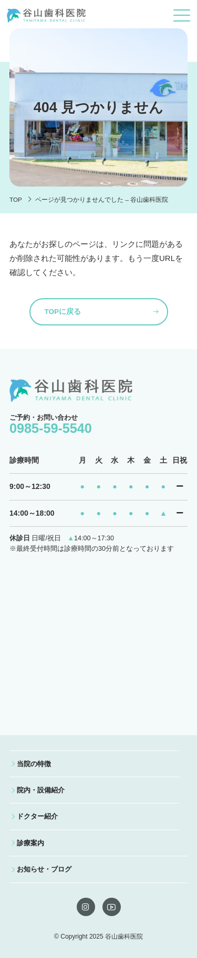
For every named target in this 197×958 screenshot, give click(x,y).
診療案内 (30, 843)
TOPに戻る (63, 311)
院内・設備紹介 (41, 790)
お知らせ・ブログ (44, 869)
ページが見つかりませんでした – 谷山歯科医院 (101, 199)
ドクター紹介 (37, 816)
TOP (15, 199)
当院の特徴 (34, 764)
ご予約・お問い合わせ (50, 424)
